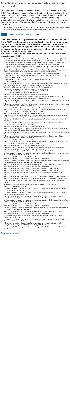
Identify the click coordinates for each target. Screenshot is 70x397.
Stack (4, 34)
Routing (38, 34)
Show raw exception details (10, 233)
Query (11, 34)
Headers (29, 34)
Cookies (19, 34)
